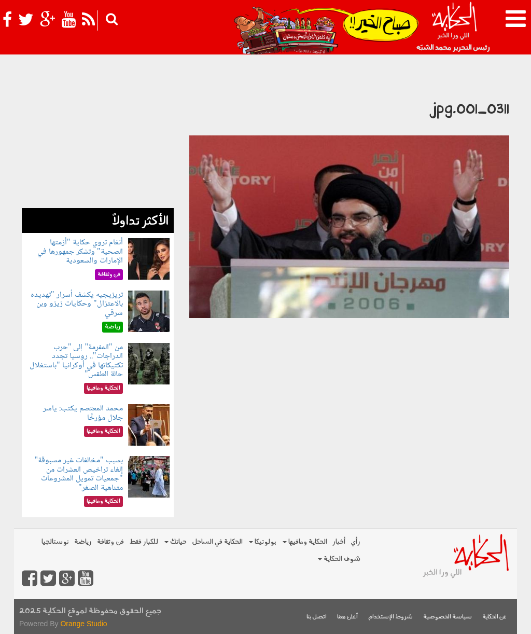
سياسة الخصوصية (447, 617)
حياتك (175, 542)
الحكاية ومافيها (305, 542)
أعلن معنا (347, 617)
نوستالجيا (55, 542)
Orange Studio (83, 623)
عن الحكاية (494, 617)
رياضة (83, 542)
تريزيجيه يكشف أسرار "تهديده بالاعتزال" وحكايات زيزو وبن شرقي (77, 304)
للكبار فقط (143, 542)
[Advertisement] (98, 143)
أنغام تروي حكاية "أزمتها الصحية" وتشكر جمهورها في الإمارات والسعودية (80, 252)
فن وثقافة (110, 542)
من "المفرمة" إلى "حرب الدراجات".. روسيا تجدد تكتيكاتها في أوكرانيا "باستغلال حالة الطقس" (76, 361)
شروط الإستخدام (390, 617)
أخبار (338, 542)
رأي (355, 542)
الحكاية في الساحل (217, 542)
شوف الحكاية (339, 559)
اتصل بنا (316, 617)
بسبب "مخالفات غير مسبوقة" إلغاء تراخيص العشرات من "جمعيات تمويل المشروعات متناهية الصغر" (78, 474)
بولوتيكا (262, 542)
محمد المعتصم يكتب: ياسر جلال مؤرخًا (83, 413)
